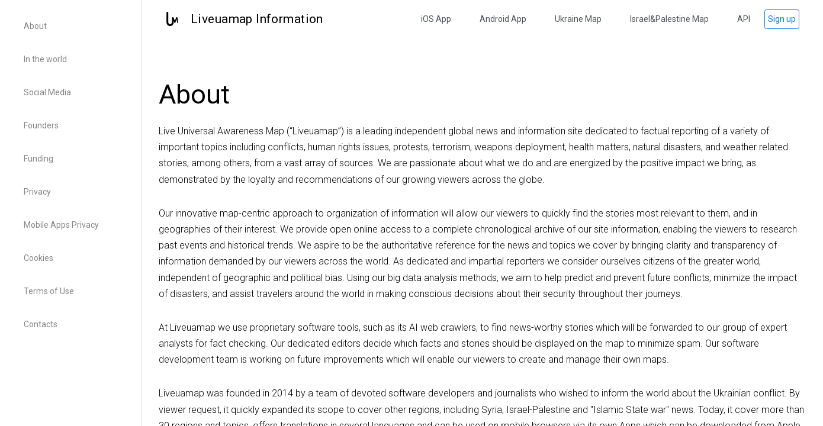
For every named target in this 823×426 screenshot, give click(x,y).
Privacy (37, 191)
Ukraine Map (578, 19)
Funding (38, 158)
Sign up (782, 19)
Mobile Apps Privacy (61, 225)
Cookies (38, 258)
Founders (41, 125)
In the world (45, 59)
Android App (503, 19)
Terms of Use (49, 291)
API (743, 19)
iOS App (436, 19)
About (35, 26)
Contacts (40, 324)
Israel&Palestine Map (669, 19)
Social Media (47, 92)
